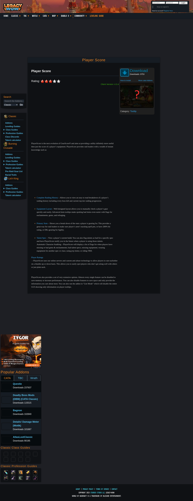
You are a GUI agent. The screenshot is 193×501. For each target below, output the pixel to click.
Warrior (28, 453)
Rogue (6, 459)
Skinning (21, 477)
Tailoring (28, 477)
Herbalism (6, 477)
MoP (54, 16)
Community (80, 16)
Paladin (6, 453)
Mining (13, 477)
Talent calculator (13, 140)
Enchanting (21, 472)
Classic (14, 16)
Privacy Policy (88, 489)
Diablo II (65, 16)
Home (6, 16)
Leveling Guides (12, 126)
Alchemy (6, 472)
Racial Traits (11, 174)
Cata (45, 16)
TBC (25, 16)
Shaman (21, 459)
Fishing (35, 477)
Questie (17, 384)
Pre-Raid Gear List (14, 171)
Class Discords (12, 136)
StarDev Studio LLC (97, 492)
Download (139, 70)
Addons (9, 122)
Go (21, 105)
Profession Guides (14, 133)
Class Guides (12, 129)
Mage (13, 459)
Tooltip (133, 111)
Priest (21, 453)
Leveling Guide (97, 16)
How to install (125, 80)
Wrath (33, 378)
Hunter (28, 459)
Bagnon (17, 410)
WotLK (35, 16)
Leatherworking (35, 472)
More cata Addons (145, 80)
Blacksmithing (13, 472)
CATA (7, 378)
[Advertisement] (13, 244)
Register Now (168, 11)
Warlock (35, 453)
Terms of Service (102, 489)
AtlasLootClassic (23, 437)
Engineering (28, 472)
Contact (114, 489)
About (78, 489)
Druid (13, 453)
